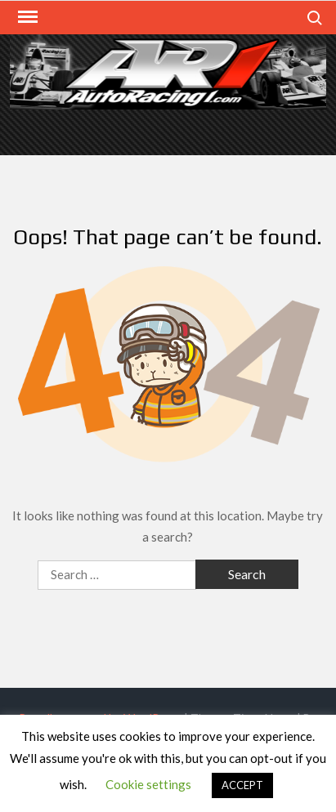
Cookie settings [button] (148, 784)
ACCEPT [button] (242, 785)
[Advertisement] (167, 130)
